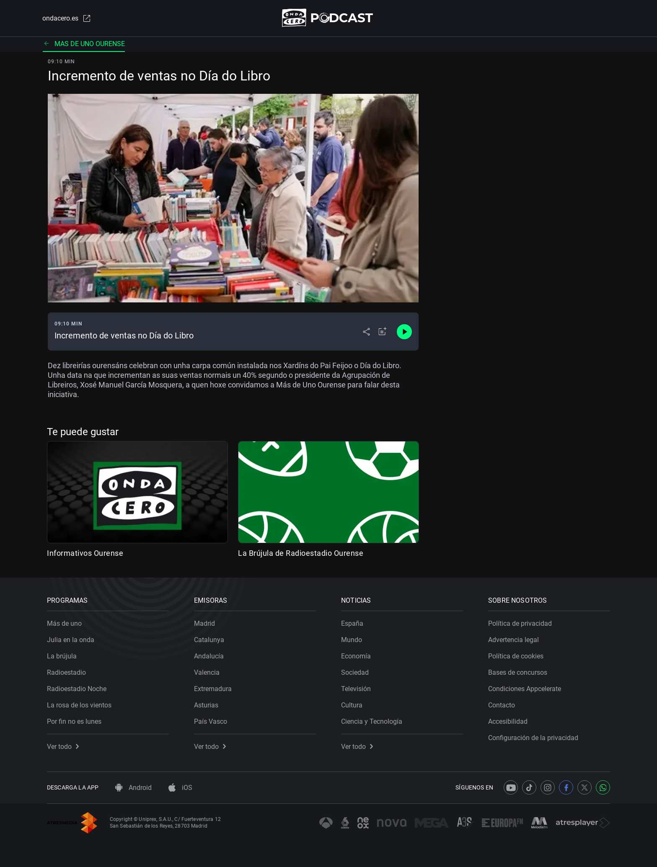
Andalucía (209, 656)
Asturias (206, 705)
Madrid (204, 623)
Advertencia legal (513, 640)
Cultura (351, 705)
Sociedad (355, 672)
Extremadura (213, 689)
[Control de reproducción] (404, 331)
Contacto (501, 705)
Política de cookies (515, 656)
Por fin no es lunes (74, 721)
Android (133, 788)
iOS (180, 788)
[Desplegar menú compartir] (366, 331)
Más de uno (64, 623)
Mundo (351, 640)
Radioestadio (66, 672)
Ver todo (63, 747)
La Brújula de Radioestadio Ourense (300, 553)
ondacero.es (67, 18)
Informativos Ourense (85, 553)
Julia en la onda (70, 640)
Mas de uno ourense (84, 44)
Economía (356, 656)
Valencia (207, 672)
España (352, 623)
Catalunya (209, 640)
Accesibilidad (508, 721)
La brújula (62, 656)
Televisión (356, 689)
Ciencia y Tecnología (371, 721)
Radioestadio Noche (76, 689)
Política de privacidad (520, 623)
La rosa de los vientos (79, 705)
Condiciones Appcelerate (524, 689)
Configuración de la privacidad (533, 738)
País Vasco (210, 721)
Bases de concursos (517, 672)
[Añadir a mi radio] (382, 331)
